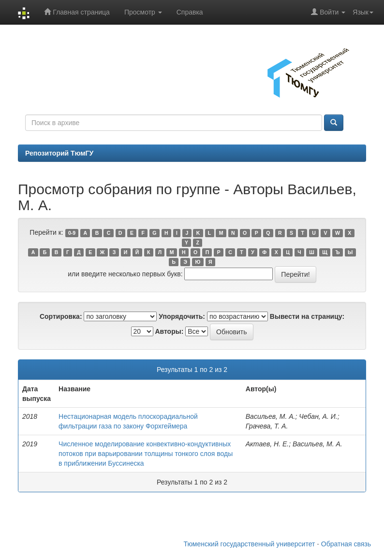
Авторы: (169, 331)
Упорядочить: (182, 316)
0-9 (71, 233)
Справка (190, 12)
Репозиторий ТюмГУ (59, 153)
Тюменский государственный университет (249, 544)
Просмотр (143, 12)
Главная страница (76, 12)
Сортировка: (61, 316)
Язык (363, 12)
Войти (328, 12)
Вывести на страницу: (307, 316)
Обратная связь (346, 544)
